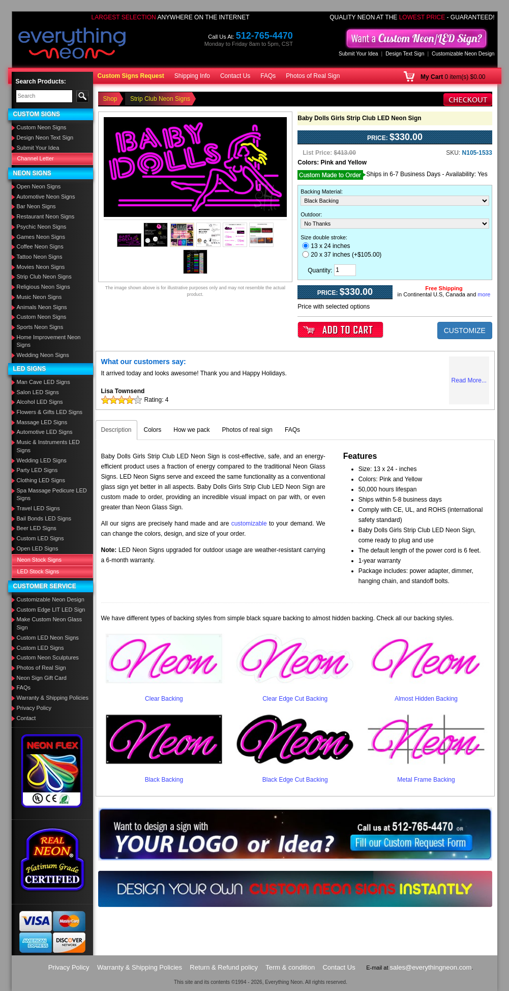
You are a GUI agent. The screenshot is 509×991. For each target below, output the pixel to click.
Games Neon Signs (41, 237)
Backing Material (321, 191)
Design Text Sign (404, 54)
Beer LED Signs (36, 528)
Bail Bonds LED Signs (44, 518)
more (483, 294)
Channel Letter (35, 158)
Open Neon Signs (39, 186)
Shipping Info (192, 75)
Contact (26, 718)
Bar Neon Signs (36, 206)
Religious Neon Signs (43, 287)
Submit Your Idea (358, 54)
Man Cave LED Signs (43, 382)
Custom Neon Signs (42, 127)
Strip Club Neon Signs (44, 276)
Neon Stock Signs (39, 560)
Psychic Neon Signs (42, 227)
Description (116, 429)
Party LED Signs (37, 470)
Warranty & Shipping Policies (52, 698)
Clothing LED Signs (41, 480)
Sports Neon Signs (40, 327)
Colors (153, 429)
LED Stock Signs (38, 571)
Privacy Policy (34, 708)
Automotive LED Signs (45, 432)
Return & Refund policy (224, 967)
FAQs (268, 75)
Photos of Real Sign (313, 75)
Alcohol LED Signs (40, 402)
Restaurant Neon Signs (46, 216)
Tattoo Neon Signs (40, 257)
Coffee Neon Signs (40, 246)
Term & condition (290, 967)
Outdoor (310, 214)
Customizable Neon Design (463, 54)
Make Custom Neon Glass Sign (49, 623)
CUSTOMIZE (465, 330)
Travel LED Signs (38, 508)
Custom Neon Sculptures (48, 657)
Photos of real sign (247, 429)
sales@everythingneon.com (431, 967)
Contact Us (235, 75)
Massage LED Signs (42, 422)
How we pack (191, 429)
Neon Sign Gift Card (42, 678)
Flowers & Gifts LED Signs (50, 412)
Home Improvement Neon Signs (49, 341)
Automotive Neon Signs (46, 197)
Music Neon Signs (39, 297)
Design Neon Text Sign (45, 137)
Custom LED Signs (40, 538)
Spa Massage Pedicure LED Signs (52, 494)
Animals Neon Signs (42, 307)
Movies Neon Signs (41, 267)
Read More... (469, 380)
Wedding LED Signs (42, 460)
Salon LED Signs (38, 392)
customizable (249, 523)
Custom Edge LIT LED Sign (51, 610)
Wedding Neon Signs (43, 355)
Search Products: (41, 81)
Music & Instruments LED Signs (48, 446)
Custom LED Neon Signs (48, 638)
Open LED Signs (37, 548)
